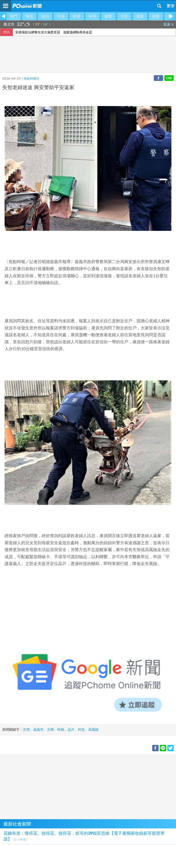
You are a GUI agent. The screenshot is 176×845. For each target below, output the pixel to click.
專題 (29, 16)
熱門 (13, 16)
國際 (108, 16)
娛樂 (156, 16)
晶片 (71, 729)
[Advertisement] (88, 786)
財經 (76, 16)
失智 (26, 729)
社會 (61, 16)
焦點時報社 (31, 78)
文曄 (50, 729)
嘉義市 (38, 729)
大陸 (124, 16)
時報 (60, 729)
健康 (140, 16)
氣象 (168, 24)
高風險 (93, 729)
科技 (92, 16)
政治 (45, 16)
